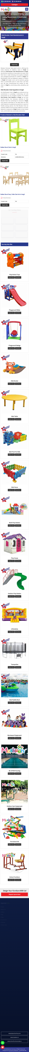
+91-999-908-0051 (6, 1)
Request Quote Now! (14, 894)
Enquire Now (5, 160)
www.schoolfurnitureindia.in (14, 1041)
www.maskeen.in (14, 1037)
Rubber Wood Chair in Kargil (8, 147)
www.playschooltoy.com (14, 1033)
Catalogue (15, 5)
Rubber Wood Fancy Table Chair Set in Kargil (12, 194)
